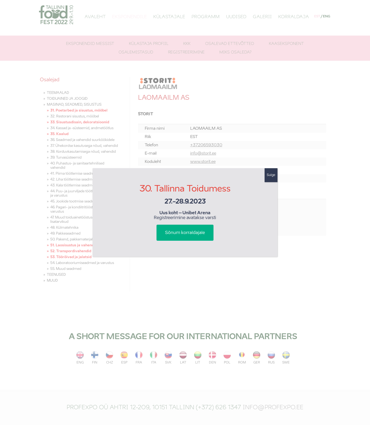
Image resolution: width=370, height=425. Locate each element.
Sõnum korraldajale (185, 233)
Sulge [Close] (271, 175)
